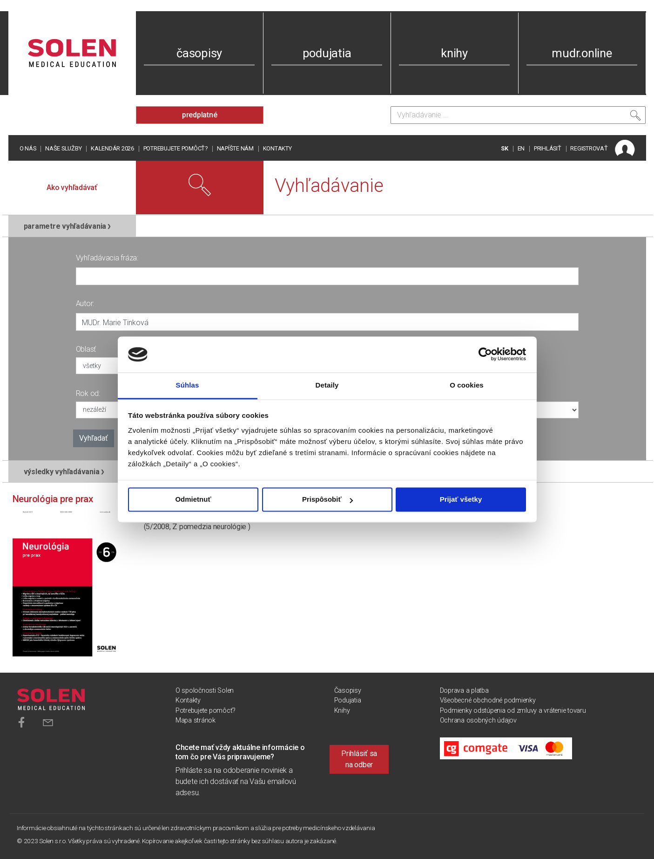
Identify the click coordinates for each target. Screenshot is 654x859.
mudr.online (582, 53)
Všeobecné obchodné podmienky (488, 700)
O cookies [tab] (467, 385)
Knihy (342, 711)
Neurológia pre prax (53, 498)
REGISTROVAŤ (588, 148)
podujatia (327, 53)
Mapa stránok (195, 720)
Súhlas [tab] (187, 385)
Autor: (85, 303)
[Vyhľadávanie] (518, 115)
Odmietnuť (193, 500)
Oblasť (86, 349)
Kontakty (277, 148)
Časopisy (347, 691)
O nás (28, 148)
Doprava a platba (464, 691)
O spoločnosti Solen (204, 691)
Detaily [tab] (327, 385)
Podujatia (347, 700)
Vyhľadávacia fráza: (107, 257)
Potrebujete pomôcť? (175, 148)
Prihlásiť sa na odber (359, 759)
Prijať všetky (461, 500)
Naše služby (63, 148)
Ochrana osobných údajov (478, 720)
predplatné (199, 114)
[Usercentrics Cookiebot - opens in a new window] (485, 354)
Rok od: (88, 393)
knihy (454, 53)
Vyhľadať (93, 438)
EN (521, 148)
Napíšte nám (235, 148)
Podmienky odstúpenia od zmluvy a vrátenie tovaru (513, 711)
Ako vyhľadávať (72, 187)
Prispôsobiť (327, 500)
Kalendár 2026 (112, 148)
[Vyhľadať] (635, 117)
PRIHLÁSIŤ (547, 148)
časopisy (199, 53)
